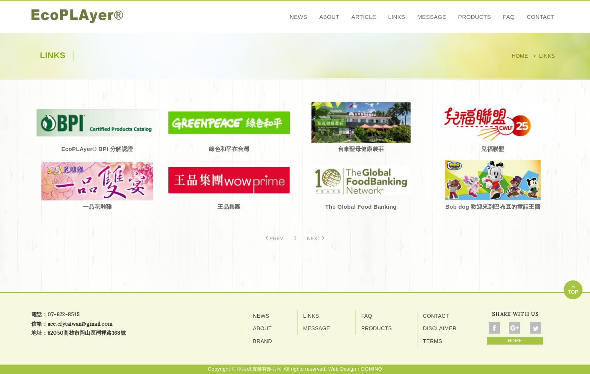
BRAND (262, 341)
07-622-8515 (63, 314)
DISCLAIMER (440, 328)
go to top (573, 289)
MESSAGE (431, 17)
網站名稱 (77, 16)
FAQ (509, 17)
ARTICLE (364, 17)
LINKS (396, 17)
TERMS (432, 341)
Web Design (342, 369)
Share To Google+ (514, 328)
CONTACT (541, 17)
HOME (515, 340)
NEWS (298, 17)
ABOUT (329, 17)
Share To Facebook (494, 328)
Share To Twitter (535, 328)
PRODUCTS (474, 17)
